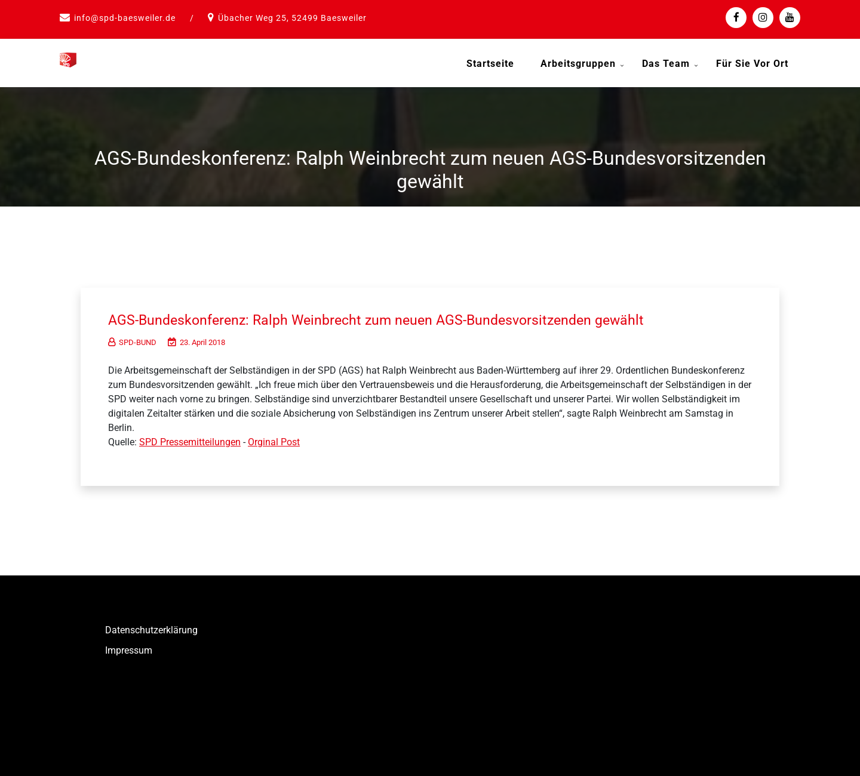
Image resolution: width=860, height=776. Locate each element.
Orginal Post (274, 438)
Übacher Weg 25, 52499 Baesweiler (292, 18)
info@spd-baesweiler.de (125, 18)
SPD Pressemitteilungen (190, 438)
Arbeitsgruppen (578, 63)
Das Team (666, 63)
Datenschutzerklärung (151, 626)
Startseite (490, 63)
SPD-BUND (132, 338)
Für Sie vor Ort (752, 63)
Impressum (128, 646)
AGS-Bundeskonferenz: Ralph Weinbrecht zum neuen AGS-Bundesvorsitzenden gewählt (407, 315)
